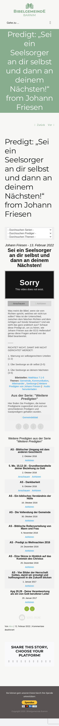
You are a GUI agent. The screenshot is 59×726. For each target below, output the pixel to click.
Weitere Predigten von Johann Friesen (28, 385)
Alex (11, 626)
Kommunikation (40, 380)
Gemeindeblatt (30, 417)
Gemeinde (25, 380)
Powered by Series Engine (29, 617)
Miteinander (18, 383)
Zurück (41, 124)
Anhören (41, 303)
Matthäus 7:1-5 (36, 377)
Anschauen (19, 303)
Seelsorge (31, 383)
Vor (50, 124)
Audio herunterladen (36, 387)
